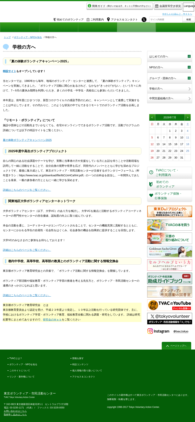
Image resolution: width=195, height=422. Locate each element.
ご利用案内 (95, 18)
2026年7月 (169, 117)
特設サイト (9, 71)
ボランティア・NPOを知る (169, 47)
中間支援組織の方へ (161, 98)
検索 (188, 18)
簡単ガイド (104, 7)
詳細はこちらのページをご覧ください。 (27, 189)
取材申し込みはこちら (15, 414)
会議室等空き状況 (152, 7)
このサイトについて (19, 370)
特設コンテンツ (80, 364)
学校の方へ (156, 88)
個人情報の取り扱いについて (87, 370)
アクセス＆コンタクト (83, 376)
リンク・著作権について (22, 376)
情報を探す (78, 358)
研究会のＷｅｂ (52, 319)
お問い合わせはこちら (15, 411)
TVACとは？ (15, 358)
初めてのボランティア (69, 18)
